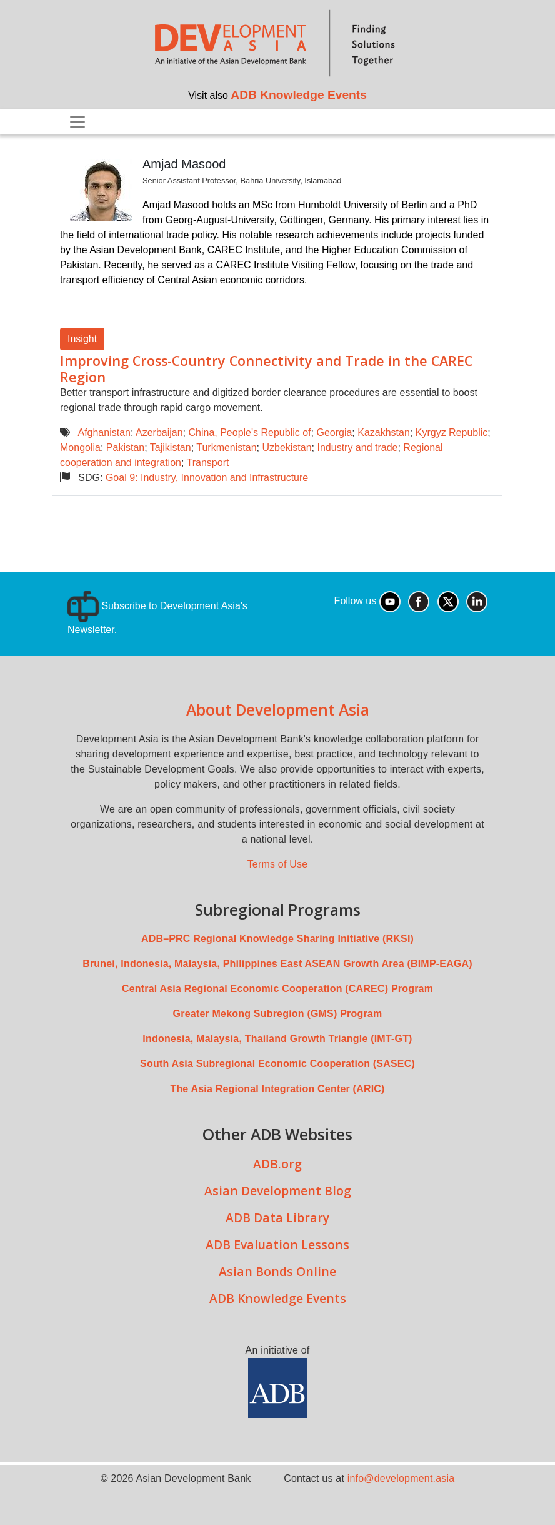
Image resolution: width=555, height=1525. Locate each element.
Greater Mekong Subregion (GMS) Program (277, 1013)
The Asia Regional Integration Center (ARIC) (277, 1088)
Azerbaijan (159, 432)
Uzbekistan (286, 447)
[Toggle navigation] (77, 121)
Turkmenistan (226, 447)
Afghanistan (104, 432)
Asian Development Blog (277, 1190)
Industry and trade (358, 447)
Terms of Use (278, 864)
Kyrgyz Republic (452, 432)
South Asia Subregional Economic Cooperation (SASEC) (277, 1063)
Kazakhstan (384, 432)
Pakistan (125, 447)
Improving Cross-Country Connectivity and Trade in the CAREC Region (266, 369)
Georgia (334, 432)
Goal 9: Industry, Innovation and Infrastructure (207, 477)
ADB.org (277, 1163)
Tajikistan (170, 447)
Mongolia (80, 447)
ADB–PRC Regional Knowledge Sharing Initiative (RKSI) (277, 938)
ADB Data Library (277, 1217)
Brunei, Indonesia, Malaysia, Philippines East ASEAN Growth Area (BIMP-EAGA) (277, 963)
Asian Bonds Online (277, 1271)
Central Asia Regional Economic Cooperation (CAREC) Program (277, 988)
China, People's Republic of (249, 432)
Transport (208, 462)
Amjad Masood (184, 164)
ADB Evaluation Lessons (277, 1244)
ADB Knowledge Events (299, 94)
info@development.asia (401, 1478)
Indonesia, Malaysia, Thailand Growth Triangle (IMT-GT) (277, 1038)
